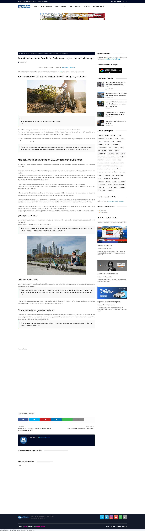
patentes (100, 163)
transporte (108, 144)
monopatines (116, 169)
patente (100, 175)
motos (107, 163)
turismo (104, 150)
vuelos (110, 150)
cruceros (108, 181)
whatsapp (110, 190)
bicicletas (31, 413)
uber (99, 190)
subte (114, 160)
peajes (123, 153)
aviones (116, 147)
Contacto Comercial (43, 1)
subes (115, 187)
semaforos (107, 169)
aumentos (106, 141)
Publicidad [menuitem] (87, 6)
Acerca (113, 526)
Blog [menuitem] (35, 6)
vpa (104, 190)
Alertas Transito (44, 437)
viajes (119, 160)
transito (100, 135)
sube (121, 147)
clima (113, 141)
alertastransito (32, 53)
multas (100, 166)
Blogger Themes (40, 526)
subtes (122, 138)
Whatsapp (65, 67)
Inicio (19, 1)
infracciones (109, 138)
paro (110, 147)
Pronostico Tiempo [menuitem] (46, 6)
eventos (100, 144)
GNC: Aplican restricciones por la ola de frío (116, 122)
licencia (110, 184)
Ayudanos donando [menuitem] (98, 6)
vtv (99, 150)
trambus (100, 172)
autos (119, 135)
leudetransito (101, 184)
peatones (107, 175)
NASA (99, 178)
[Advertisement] (72, 34)
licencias (119, 141)
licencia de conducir (119, 184)
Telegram (72, 67)
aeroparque (107, 178)
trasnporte (122, 187)
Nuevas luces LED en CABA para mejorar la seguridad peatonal (115, 114)
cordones (100, 181)
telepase (108, 160)
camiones (114, 172)
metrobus (114, 166)
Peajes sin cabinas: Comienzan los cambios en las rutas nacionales (116, 94)
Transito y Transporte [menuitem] (74, 6)
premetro (109, 187)
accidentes (116, 144)
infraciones (122, 181)
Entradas (102, 211)
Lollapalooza (119, 175)
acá (61, 72)
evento (114, 181)
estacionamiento (102, 156)
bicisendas (107, 166)
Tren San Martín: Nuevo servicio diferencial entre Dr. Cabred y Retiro (115, 85)
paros (99, 141)
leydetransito (101, 153)
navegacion (101, 187)
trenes (106, 135)
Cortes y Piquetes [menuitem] (60, 6)
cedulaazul (122, 172)
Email (116, 201)
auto (121, 166)
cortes (116, 138)
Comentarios (103, 212)
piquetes (117, 150)
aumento (107, 172)
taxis (121, 163)
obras (117, 153)
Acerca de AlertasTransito (29, 1)
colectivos (101, 138)
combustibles (121, 156)
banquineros (114, 163)
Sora (25, 526)
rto (113, 175)
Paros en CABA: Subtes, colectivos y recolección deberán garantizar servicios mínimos (116, 104)
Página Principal (23, 53)
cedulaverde (115, 178)
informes (113, 135)
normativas (111, 153)
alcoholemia (112, 156)
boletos (100, 169)
